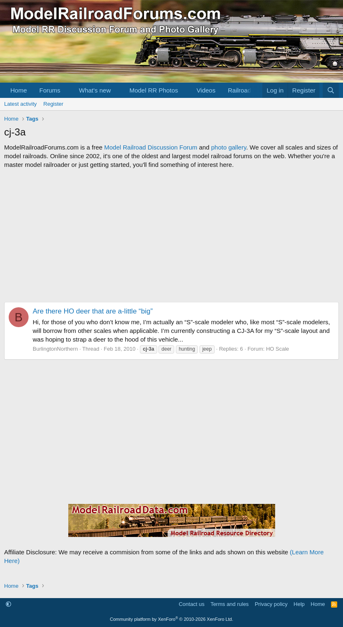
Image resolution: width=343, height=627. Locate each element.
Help (299, 604)
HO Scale (277, 349)
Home (18, 90)
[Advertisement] (171, 235)
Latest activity (20, 104)
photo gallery (228, 147)
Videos (206, 90)
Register (53, 104)
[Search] (331, 90)
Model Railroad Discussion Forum (150, 147)
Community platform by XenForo (171, 619)
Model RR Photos (154, 90)
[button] (67, 90)
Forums (49, 90)
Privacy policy (271, 604)
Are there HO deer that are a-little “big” (93, 311)
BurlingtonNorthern (55, 349)
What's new (95, 90)
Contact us (191, 604)
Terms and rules (230, 604)
